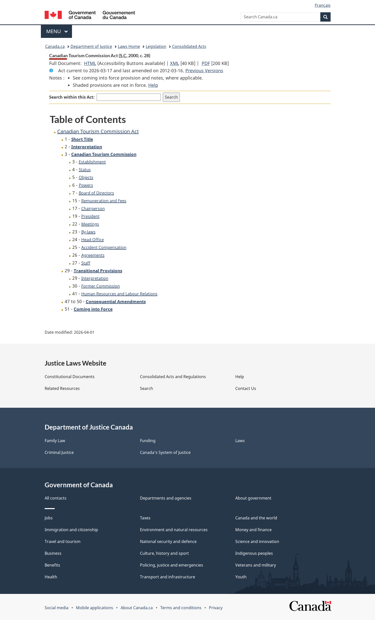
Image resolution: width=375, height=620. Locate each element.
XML (174, 63)
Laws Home (129, 46)
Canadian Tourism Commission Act (98, 131)
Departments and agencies (165, 498)
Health (51, 577)
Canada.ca (55, 46)
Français (323, 5)
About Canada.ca (137, 607)
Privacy (215, 607)
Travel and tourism (63, 541)
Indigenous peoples (254, 553)
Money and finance (253, 529)
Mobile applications (94, 607)
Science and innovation (257, 541)
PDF (206, 63)
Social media (56, 607)
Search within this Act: (72, 97)
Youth (241, 577)
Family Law (55, 440)
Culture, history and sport (164, 553)
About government (253, 498)
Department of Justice (91, 46)
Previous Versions (204, 70)
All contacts (55, 498)
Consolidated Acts (189, 46)
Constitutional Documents (70, 376)
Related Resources (62, 388)
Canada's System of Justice (165, 452)
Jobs (49, 518)
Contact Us (245, 388)
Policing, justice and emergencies (171, 565)
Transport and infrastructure (167, 577)
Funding (148, 440)
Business (53, 553)
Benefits (52, 565)
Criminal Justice (59, 452)
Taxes (145, 518)
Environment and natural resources (174, 529)
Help (153, 85)
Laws (240, 440)
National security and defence (168, 541)
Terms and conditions (180, 607)
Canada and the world (256, 518)
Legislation (156, 46)
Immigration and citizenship (71, 529)
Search (146, 388)
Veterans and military (255, 565)
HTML (90, 63)
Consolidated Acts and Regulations (173, 376)
